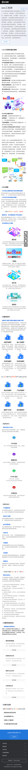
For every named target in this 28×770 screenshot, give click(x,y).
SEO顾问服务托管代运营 (13, 724)
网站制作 (5, 746)
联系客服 (14, 650)
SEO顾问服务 (6, 752)
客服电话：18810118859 (14, 760)
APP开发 (5, 749)
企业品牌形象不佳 (13, 716)
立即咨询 (5, 41)
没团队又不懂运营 (13, 720)
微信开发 (5, 755)
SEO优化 (5, 743)
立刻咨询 (14, 736)
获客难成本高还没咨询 (13, 712)
